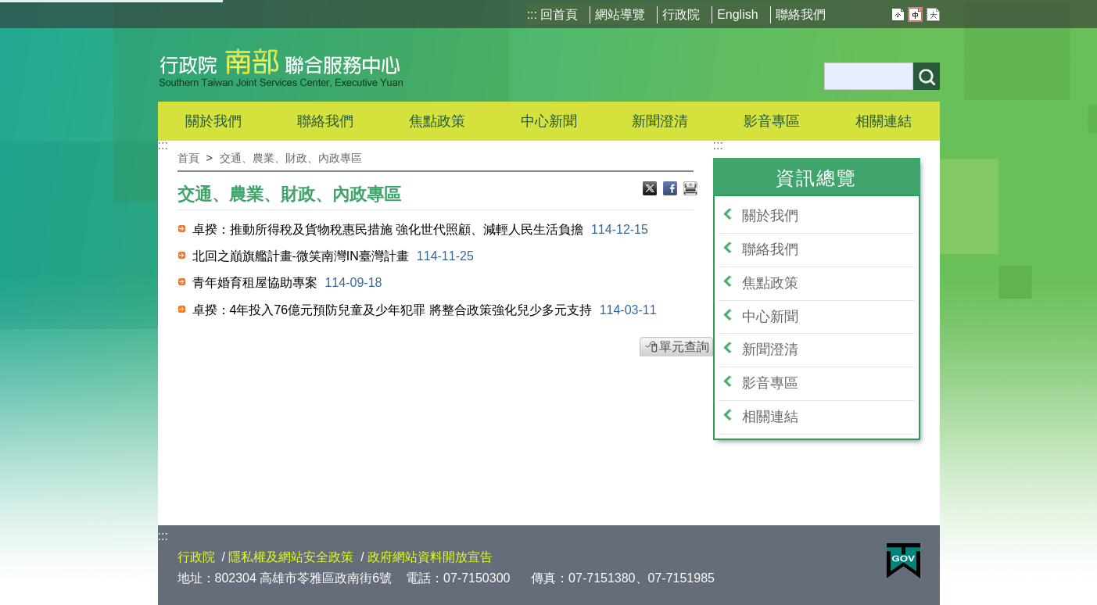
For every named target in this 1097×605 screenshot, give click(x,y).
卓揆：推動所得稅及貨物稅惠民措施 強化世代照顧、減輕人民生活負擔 (420, 229)
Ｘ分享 (651, 190)
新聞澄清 (660, 121)
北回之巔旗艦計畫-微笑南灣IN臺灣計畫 (333, 256)
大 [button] (933, 14)
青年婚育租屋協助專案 (287, 282)
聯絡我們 (801, 14)
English (737, 14)
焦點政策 (770, 283)
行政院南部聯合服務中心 (281, 65)
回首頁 (559, 14)
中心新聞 (549, 121)
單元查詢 (684, 346)
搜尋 (926, 76)
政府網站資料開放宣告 (430, 557)
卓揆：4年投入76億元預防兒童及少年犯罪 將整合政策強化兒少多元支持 (424, 310)
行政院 (681, 14)
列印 (690, 190)
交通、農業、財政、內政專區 (291, 158)
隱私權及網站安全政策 (290, 557)
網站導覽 (620, 14)
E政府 (903, 560)
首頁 (188, 158)
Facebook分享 (671, 190)
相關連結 (770, 416)
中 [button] (915, 14)
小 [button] (898, 14)
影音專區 (770, 383)
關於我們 (770, 216)
